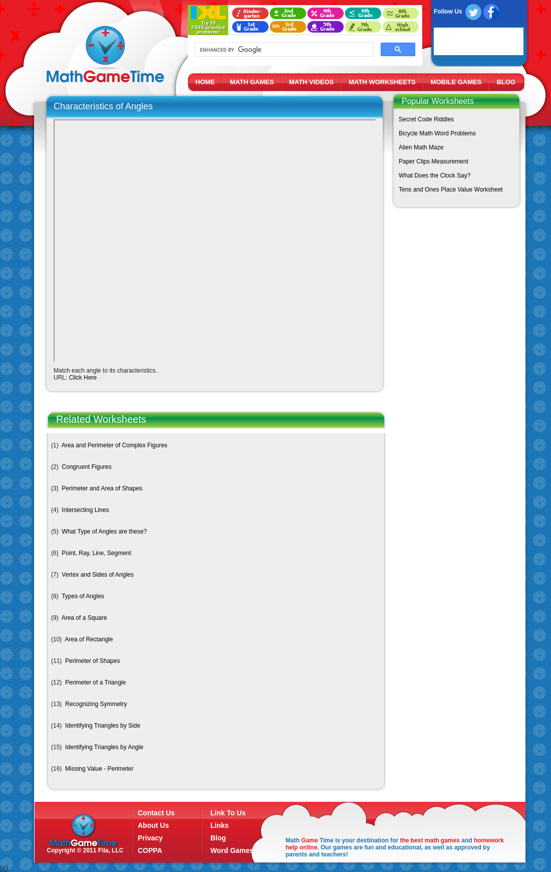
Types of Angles (83, 596)
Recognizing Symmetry (96, 704)
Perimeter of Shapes (92, 660)
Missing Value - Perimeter (99, 768)
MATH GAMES (252, 82)
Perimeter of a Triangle (95, 682)
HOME (205, 82)
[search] (283, 49)
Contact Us (156, 813)
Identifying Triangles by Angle (104, 747)
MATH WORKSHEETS (382, 82)
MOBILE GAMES (456, 82)
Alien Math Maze (421, 147)
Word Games (231, 850)
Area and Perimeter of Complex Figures (114, 445)
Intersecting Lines (85, 509)
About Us (153, 825)
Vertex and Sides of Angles (97, 574)
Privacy (150, 838)
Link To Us (228, 813)
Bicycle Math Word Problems (437, 133)
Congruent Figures (86, 466)
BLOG (505, 82)
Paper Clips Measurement (433, 161)
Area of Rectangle (89, 639)
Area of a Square (84, 617)
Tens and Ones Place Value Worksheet (451, 189)
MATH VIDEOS (311, 82)
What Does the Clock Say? (434, 175)
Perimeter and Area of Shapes (102, 488)
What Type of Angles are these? (104, 531)
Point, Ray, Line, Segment (96, 553)
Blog (218, 838)
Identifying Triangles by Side (102, 725)
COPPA (150, 850)
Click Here (83, 377)
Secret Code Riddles (426, 119)
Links (219, 825)
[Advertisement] (454, 286)
